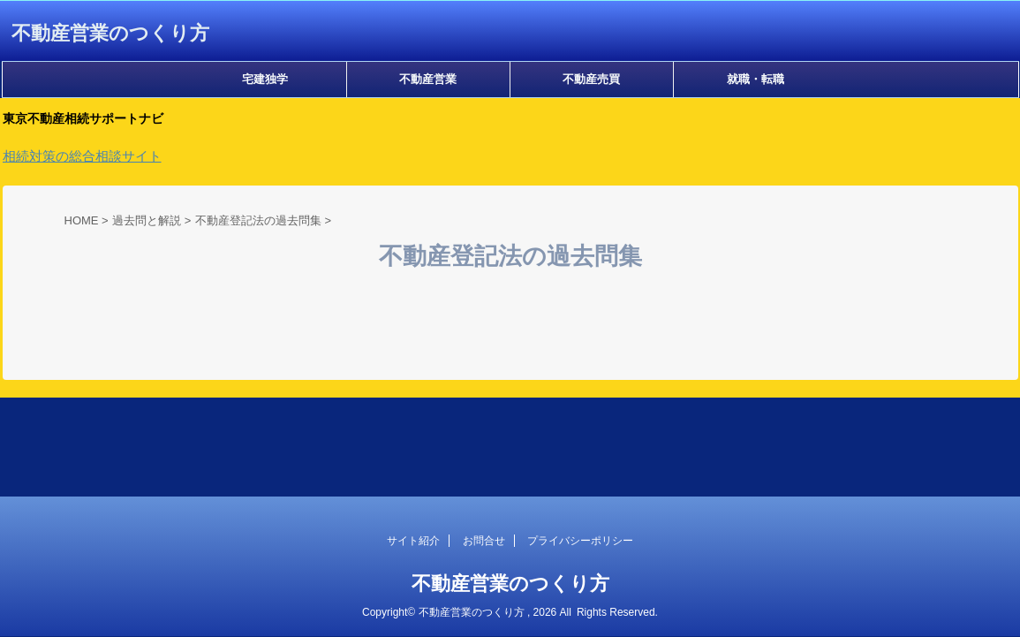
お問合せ (484, 541)
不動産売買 (591, 79)
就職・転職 (755, 79)
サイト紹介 (413, 541)
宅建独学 (265, 79)
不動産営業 (428, 79)
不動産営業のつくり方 (110, 33)
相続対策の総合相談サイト (82, 155)
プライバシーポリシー (580, 541)
